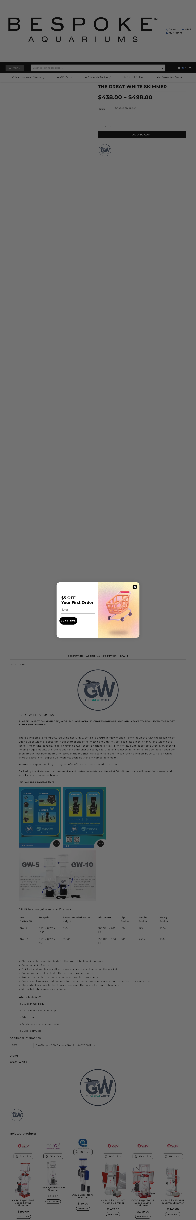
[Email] (77, 609)
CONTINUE (68, 621)
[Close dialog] (134, 587)
